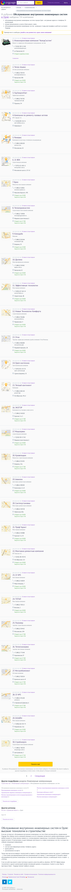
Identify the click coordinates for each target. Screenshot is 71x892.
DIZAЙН (17, 718)
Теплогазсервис (20, 647)
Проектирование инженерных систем (11, 790)
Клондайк (17, 234)
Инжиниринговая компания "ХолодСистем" (32, 41)
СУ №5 (16, 575)
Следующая (40, 776)
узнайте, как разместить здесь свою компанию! (35, 32)
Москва (4, 877)
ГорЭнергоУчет (19, 93)
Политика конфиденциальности (46, 874)
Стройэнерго (19, 742)
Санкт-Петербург (20, 877)
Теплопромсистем (21, 208)
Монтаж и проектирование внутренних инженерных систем (53, 788)
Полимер (17, 623)
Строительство (6, 783)
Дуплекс (17, 260)
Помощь (4, 874)
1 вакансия (15, 58)
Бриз (15, 182)
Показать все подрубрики (10, 801)
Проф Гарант (19, 527)
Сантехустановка (21, 503)
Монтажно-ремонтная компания (28, 551)
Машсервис (18, 432)
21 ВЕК (16, 160)
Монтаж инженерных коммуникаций (46, 797)
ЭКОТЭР (17, 408)
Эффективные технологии (25, 286)
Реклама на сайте (18, 874)
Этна (15, 337)
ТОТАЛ (16, 599)
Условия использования (30, 874)
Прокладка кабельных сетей (44, 792)
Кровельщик (19, 455)
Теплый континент (22, 385)
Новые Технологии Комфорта (26, 311)
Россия (3, 810)
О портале (10, 874)
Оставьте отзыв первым (28, 38)
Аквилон (17, 479)
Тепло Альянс (19, 67)
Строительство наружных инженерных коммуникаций (15, 792)
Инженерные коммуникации (20, 783)
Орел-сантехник (20, 363)
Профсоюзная (12, 877)
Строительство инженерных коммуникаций (48, 794)
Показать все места (8, 819)
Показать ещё (35, 764)
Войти (66, 3)
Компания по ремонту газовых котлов (30, 115)
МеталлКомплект (21, 671)
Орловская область (13, 810)
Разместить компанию (54, 2)
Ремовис (17, 138)
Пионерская (31, 877)
